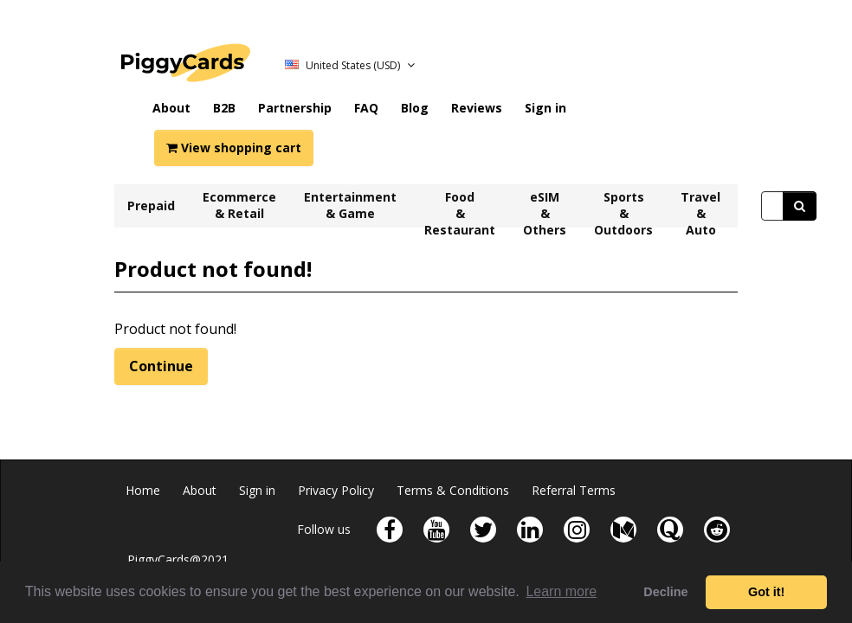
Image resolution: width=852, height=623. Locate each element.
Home (143, 490)
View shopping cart (233, 147)
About (171, 108)
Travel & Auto (700, 208)
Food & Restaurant (459, 208)
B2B (224, 108)
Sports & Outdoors (623, 208)
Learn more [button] (561, 591)
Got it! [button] (766, 592)
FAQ (366, 108)
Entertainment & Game (350, 205)
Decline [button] (665, 592)
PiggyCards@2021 (178, 559)
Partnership (295, 108)
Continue (161, 366)
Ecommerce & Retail (239, 205)
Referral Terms (574, 490)
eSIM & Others (544, 208)
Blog (415, 108)
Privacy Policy (336, 490)
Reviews (476, 108)
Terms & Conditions (453, 490)
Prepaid (151, 205)
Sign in (545, 108)
